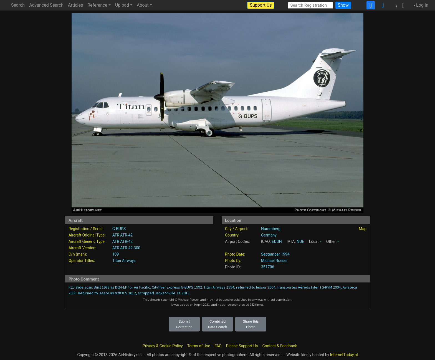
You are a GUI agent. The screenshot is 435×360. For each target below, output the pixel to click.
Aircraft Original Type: (87, 235)
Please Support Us (242, 346)
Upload (122, 5)
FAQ (218, 346)
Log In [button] (422, 5)
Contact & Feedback (279, 346)
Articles (75, 5)
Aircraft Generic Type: (87, 241)
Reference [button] (97, 5)
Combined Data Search (217, 324)
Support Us (261, 5)
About (143, 5)
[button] (401, 5)
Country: (232, 235)
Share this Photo (251, 324)
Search (18, 5)
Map (362, 229)
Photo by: (233, 260)
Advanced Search (46, 5)
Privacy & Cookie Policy (163, 346)
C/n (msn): (78, 254)
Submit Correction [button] (184, 324)
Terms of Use (198, 346)
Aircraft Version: (82, 248)
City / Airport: (236, 229)
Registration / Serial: (86, 229)
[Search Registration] (310, 5)
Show (343, 5)
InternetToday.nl (344, 355)
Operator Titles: (82, 260)
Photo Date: (235, 254)
